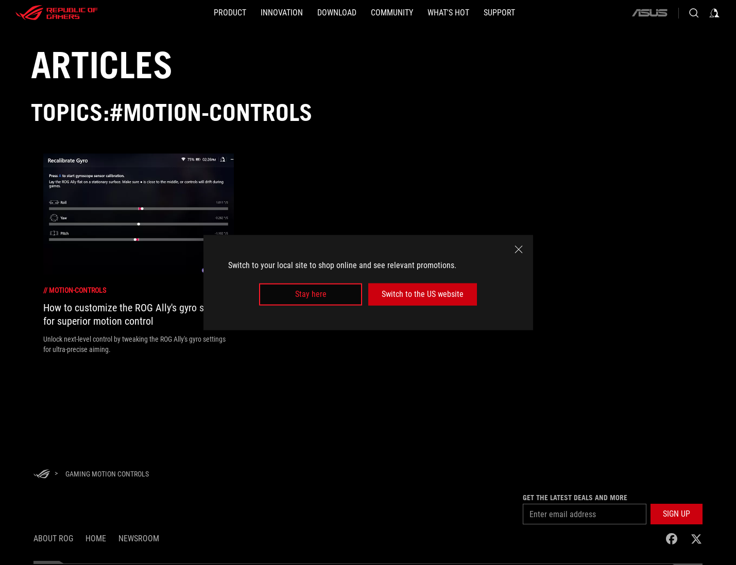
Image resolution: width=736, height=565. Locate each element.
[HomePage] (41, 474)
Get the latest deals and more (575, 497)
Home (95, 538)
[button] (230, 13)
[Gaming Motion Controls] (107, 474)
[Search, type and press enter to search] (694, 13)
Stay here (311, 294)
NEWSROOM (138, 538)
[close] (518, 249)
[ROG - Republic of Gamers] (56, 13)
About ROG (53, 538)
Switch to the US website (423, 294)
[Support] (499, 13)
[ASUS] (649, 13)
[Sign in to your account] (714, 13)
